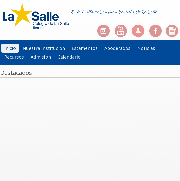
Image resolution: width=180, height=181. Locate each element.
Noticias (146, 48)
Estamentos (85, 48)
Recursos (14, 57)
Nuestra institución (44, 48)
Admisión (41, 57)
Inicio (10, 48)
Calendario (69, 57)
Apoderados (117, 48)
